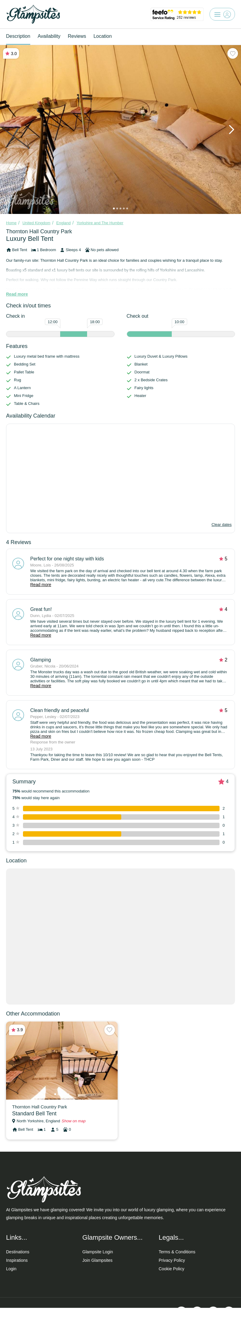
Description (18, 36)
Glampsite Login (97, 1251)
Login (11, 1268)
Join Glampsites (97, 1260)
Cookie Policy (171, 1268)
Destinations (17, 1251)
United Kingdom (36, 223)
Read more (17, 294)
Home (11, 223)
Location (102, 36)
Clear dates (222, 524)
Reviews (77, 36)
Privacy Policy (172, 1260)
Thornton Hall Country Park (39, 231)
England (63, 223)
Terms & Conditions (177, 1251)
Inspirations (17, 1260)
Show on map (74, 1121)
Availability (48, 36)
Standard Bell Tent (34, 1114)
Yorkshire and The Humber (100, 223)
